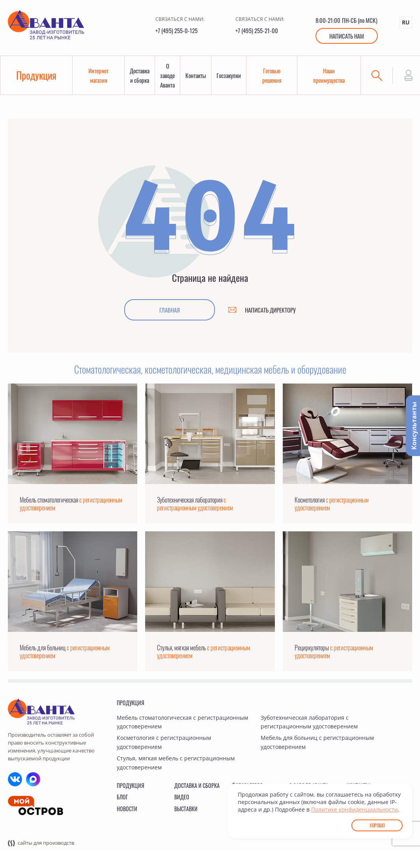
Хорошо (377, 825)
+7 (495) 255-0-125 (176, 30)
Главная (169, 309)
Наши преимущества (329, 75)
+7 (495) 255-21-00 (256, 30)
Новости (127, 808)
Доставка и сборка (139, 75)
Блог (122, 797)
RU (406, 22)
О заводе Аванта (167, 75)
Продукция (36, 75)
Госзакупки (229, 75)
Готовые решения (271, 75)
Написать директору (270, 309)
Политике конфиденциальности (354, 809)
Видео (181, 797)
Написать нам (346, 36)
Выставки (186, 808)
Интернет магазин (98, 75)
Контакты (195, 75)
